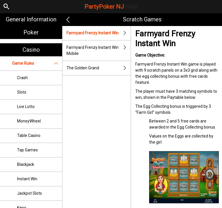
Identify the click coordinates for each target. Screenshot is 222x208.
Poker (31, 32)
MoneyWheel (29, 121)
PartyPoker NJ (111, 6)
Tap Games (27, 150)
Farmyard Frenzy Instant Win (98, 33)
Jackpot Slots (29, 193)
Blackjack (25, 164)
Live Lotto (26, 106)
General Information (31, 19)
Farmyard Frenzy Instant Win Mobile (98, 50)
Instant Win (27, 179)
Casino (31, 49)
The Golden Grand (98, 68)
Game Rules (37, 63)
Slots (21, 92)
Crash (22, 77)
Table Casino (28, 135)
